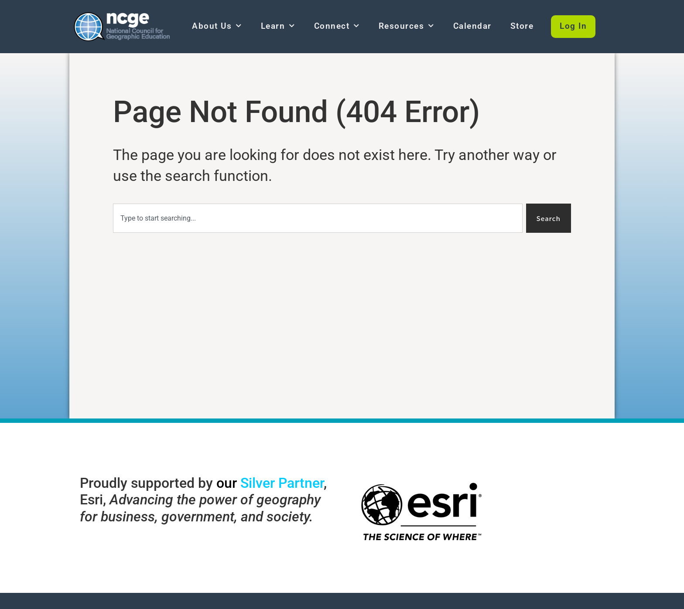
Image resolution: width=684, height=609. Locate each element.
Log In (573, 26)
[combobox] (318, 218)
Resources (406, 26)
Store (522, 26)
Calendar (472, 26)
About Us (217, 26)
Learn (278, 26)
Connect (337, 26)
